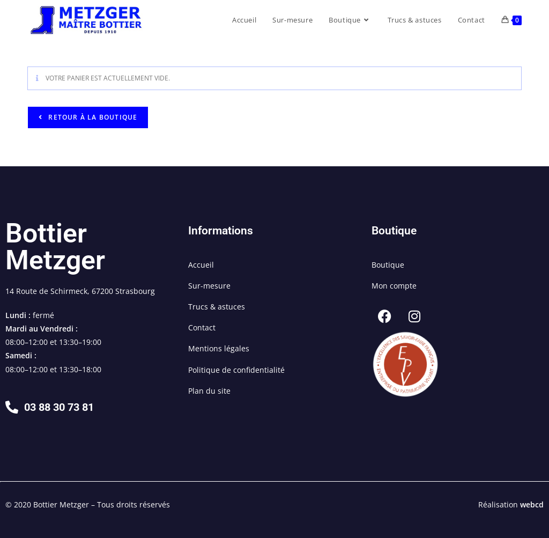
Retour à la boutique (91, 117)
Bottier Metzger (55, 247)
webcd (532, 504)
